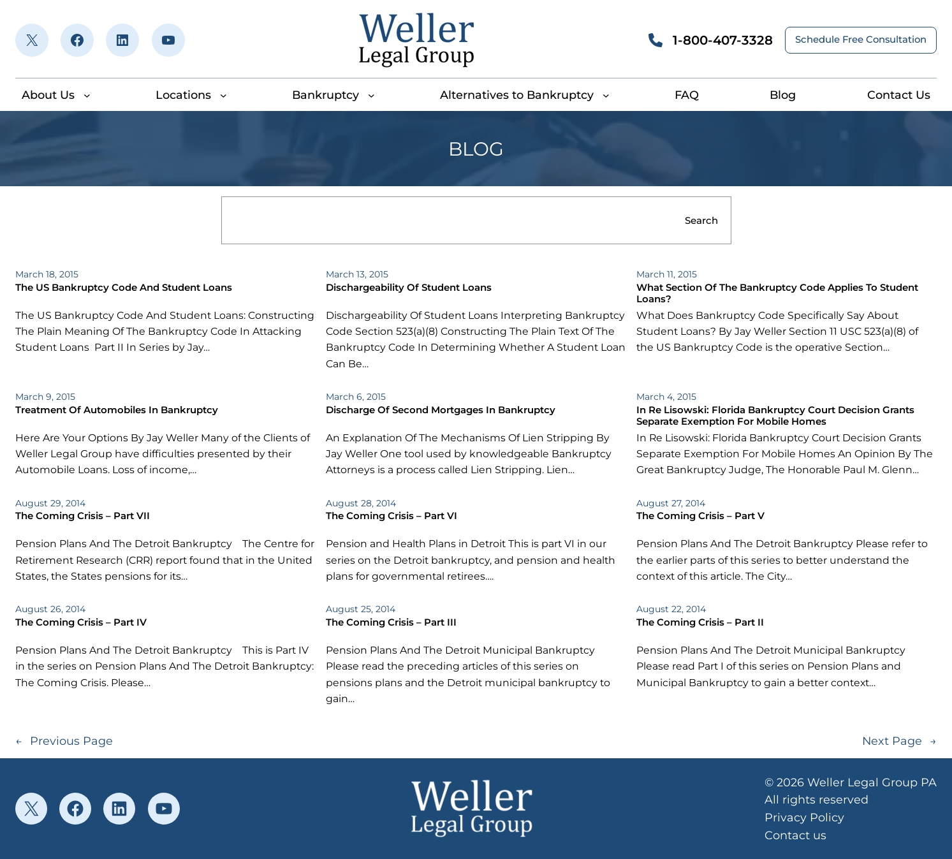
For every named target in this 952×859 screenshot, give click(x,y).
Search (701, 220)
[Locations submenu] (223, 94)
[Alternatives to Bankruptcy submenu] (606, 94)
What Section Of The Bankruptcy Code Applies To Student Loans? (777, 293)
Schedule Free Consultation (860, 39)
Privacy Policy (804, 817)
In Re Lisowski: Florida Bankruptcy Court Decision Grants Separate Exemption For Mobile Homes (775, 415)
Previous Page (64, 740)
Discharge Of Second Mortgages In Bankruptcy (440, 410)
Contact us (795, 835)
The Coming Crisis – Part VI (391, 516)
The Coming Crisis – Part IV (81, 622)
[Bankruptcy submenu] (371, 94)
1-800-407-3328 (723, 40)
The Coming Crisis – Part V (700, 516)
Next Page (899, 740)
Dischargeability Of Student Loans (409, 287)
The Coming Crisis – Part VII (82, 516)
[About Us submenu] (87, 94)
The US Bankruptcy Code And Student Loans (123, 287)
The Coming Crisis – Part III (391, 622)
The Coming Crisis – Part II (700, 622)
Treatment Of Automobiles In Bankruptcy (116, 410)
